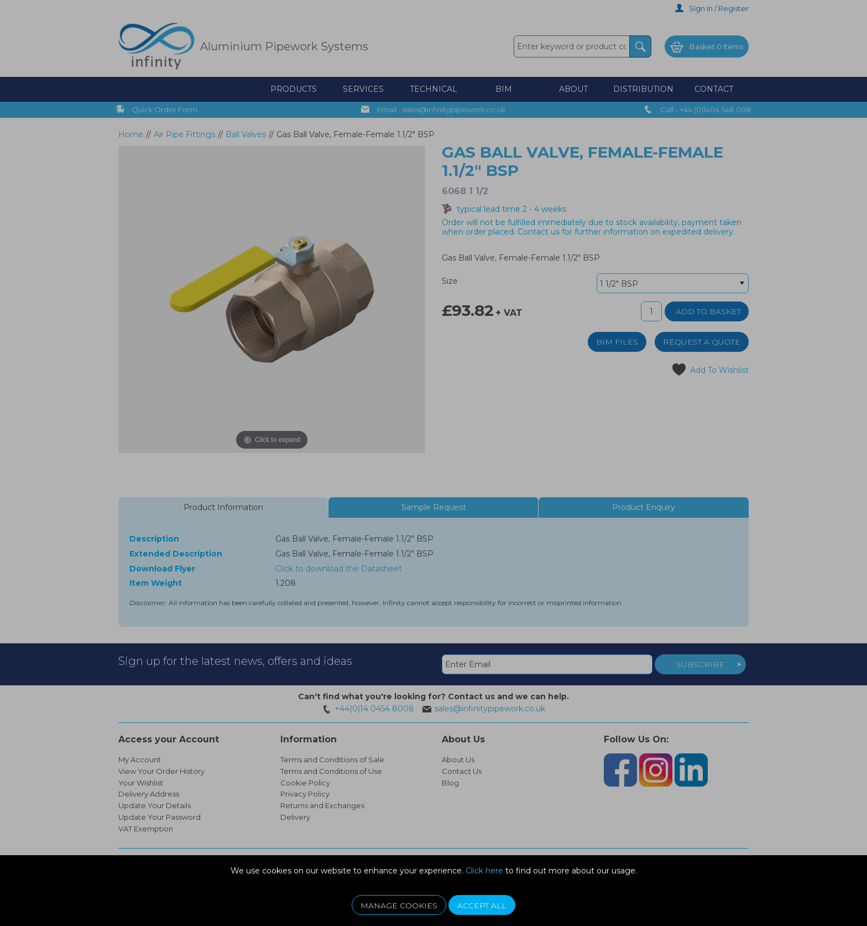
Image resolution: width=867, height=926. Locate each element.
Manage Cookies (399, 906)
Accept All (481, 906)
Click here (484, 871)
